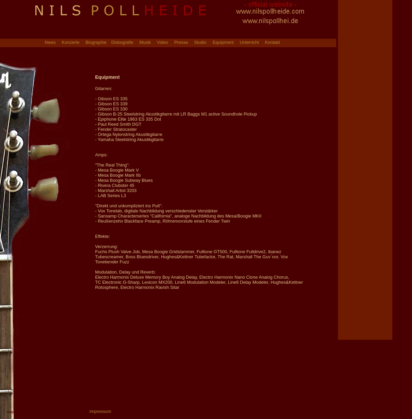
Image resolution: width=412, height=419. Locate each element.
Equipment (223, 42)
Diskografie (122, 42)
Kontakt (272, 42)
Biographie (97, 42)
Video (162, 42)
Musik (145, 42)
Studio (200, 42)
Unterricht (249, 42)
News (50, 42)
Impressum (100, 411)
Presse (181, 42)
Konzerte (70, 42)
